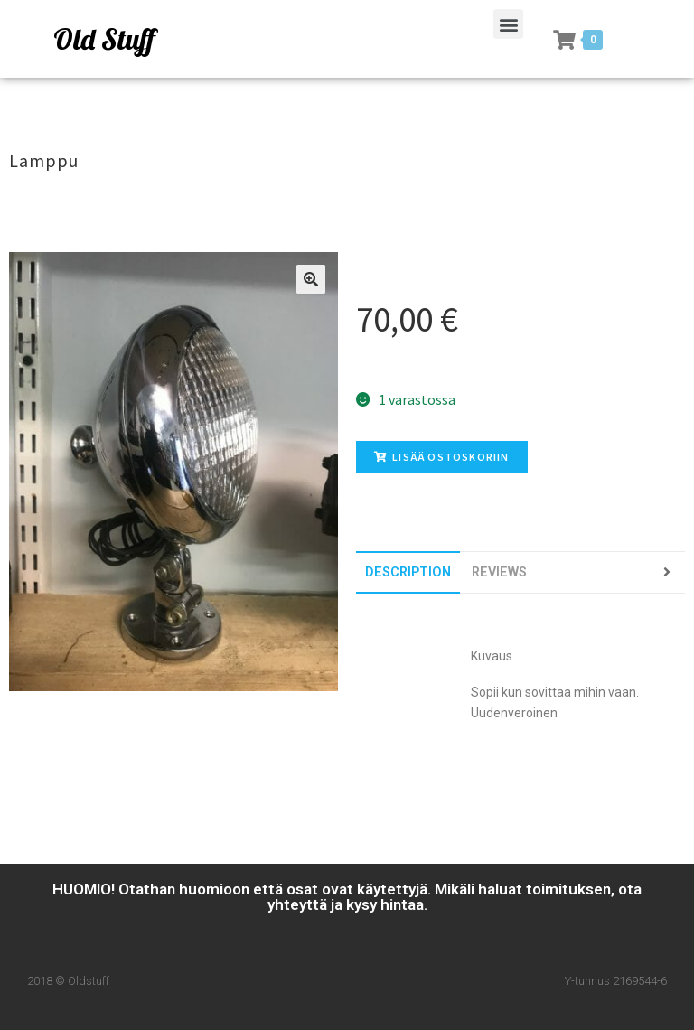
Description (408, 572)
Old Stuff (104, 39)
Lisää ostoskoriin (442, 457)
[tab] (408, 572)
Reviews (499, 572)
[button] (508, 24)
